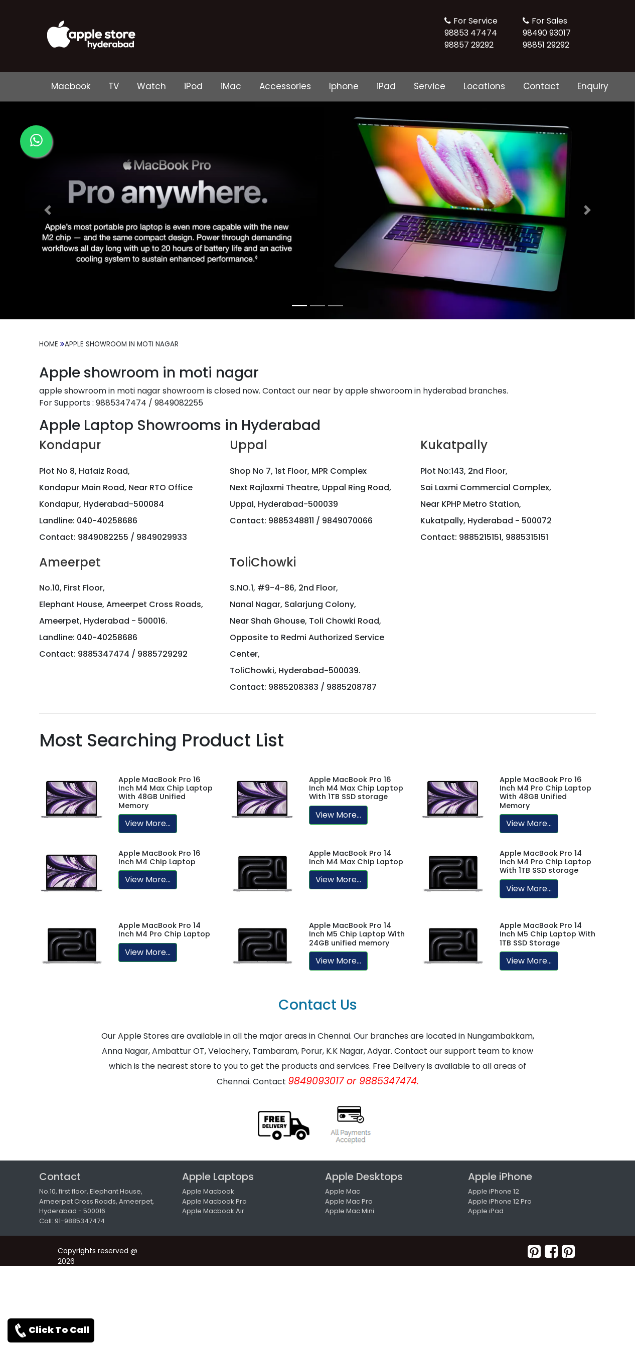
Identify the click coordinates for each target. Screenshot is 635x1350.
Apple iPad (486, 1211)
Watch (151, 86)
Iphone (344, 86)
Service (429, 86)
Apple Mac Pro (349, 1201)
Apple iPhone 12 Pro (500, 1201)
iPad (386, 86)
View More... (148, 823)
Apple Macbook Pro (214, 1201)
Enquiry (592, 86)
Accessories (285, 86)
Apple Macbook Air (213, 1211)
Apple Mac (342, 1191)
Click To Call (51, 1330)
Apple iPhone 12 (493, 1191)
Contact (541, 86)
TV (113, 86)
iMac (231, 86)
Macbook (70, 86)
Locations (484, 86)
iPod (193, 86)
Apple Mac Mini (349, 1211)
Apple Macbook (208, 1191)
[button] (47, 210)
